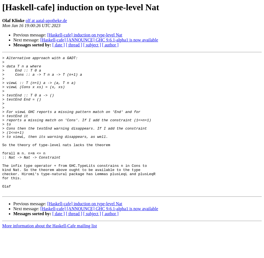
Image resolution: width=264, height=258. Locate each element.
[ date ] (58, 45)
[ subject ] (92, 45)
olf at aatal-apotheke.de (46, 20)
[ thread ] (74, 45)
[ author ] (110, 45)
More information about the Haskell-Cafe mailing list (49, 253)
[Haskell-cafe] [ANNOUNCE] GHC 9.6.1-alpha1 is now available (99, 40)
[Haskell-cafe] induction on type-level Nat (84, 35)
